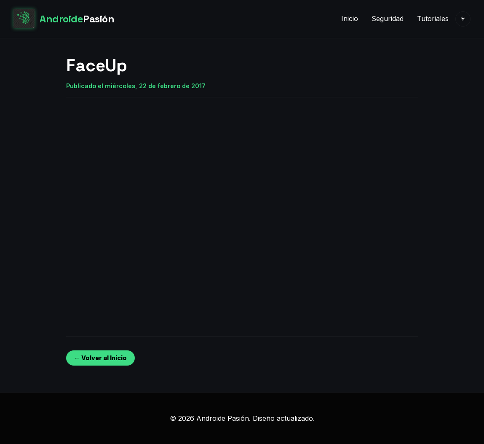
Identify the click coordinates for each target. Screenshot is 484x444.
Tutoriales (433, 18)
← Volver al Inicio (100, 357)
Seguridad (388, 18)
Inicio (349, 18)
